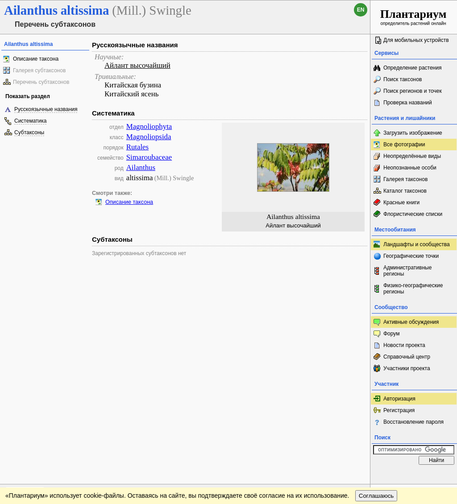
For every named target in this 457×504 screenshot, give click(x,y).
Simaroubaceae (149, 157)
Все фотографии (404, 144)
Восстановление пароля (413, 422)
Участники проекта (406, 368)
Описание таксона (35, 59)
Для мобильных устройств (416, 40)
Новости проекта (404, 345)
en (361, 10)
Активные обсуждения (411, 322)
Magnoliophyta (149, 126)
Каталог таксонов (405, 191)
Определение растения (412, 68)
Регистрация (399, 410)
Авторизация (399, 399)
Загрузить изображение (412, 133)
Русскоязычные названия (45, 109)
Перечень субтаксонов (41, 82)
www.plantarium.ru (414, 477)
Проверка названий (407, 102)
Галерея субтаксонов (39, 70)
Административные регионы (407, 270)
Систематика (30, 121)
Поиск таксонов (402, 79)
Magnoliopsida (148, 136)
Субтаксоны (29, 132)
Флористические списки (412, 214)
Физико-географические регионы (413, 288)
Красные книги (401, 202)
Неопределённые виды (412, 156)
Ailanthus (140, 167)
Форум (391, 333)
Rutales (137, 147)
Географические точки (411, 256)
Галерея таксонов (405, 179)
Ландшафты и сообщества (416, 244)
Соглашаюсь (376, 495)
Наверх (356, 477)
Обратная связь (68, 477)
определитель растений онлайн (413, 17)
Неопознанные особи (409, 168)
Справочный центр (406, 357)
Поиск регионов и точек (412, 91)
